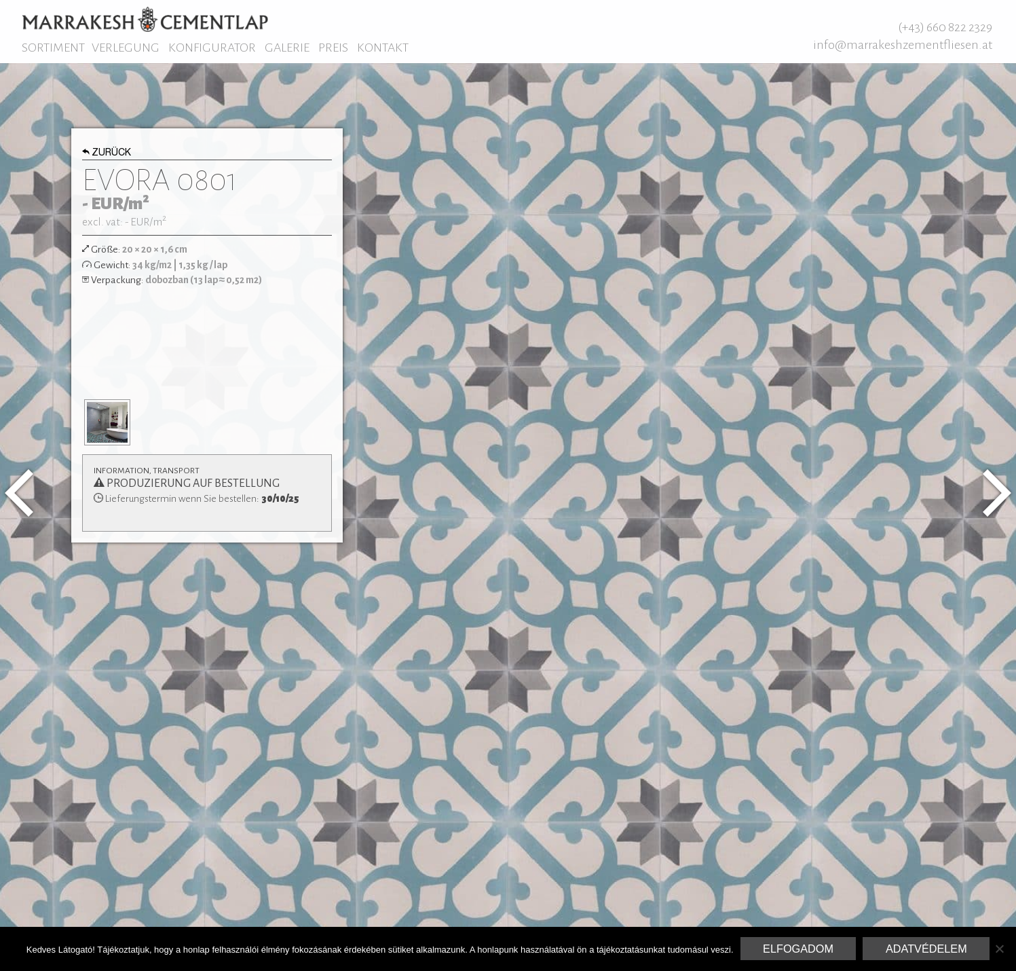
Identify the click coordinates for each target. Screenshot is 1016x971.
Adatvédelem (926, 948)
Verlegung (125, 47)
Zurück (107, 153)
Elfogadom (798, 948)
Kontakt (383, 47)
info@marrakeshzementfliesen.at (902, 45)
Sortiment (53, 47)
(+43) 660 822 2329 (945, 27)
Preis (333, 47)
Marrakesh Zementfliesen (145, 19)
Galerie (287, 47)
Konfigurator (212, 47)
